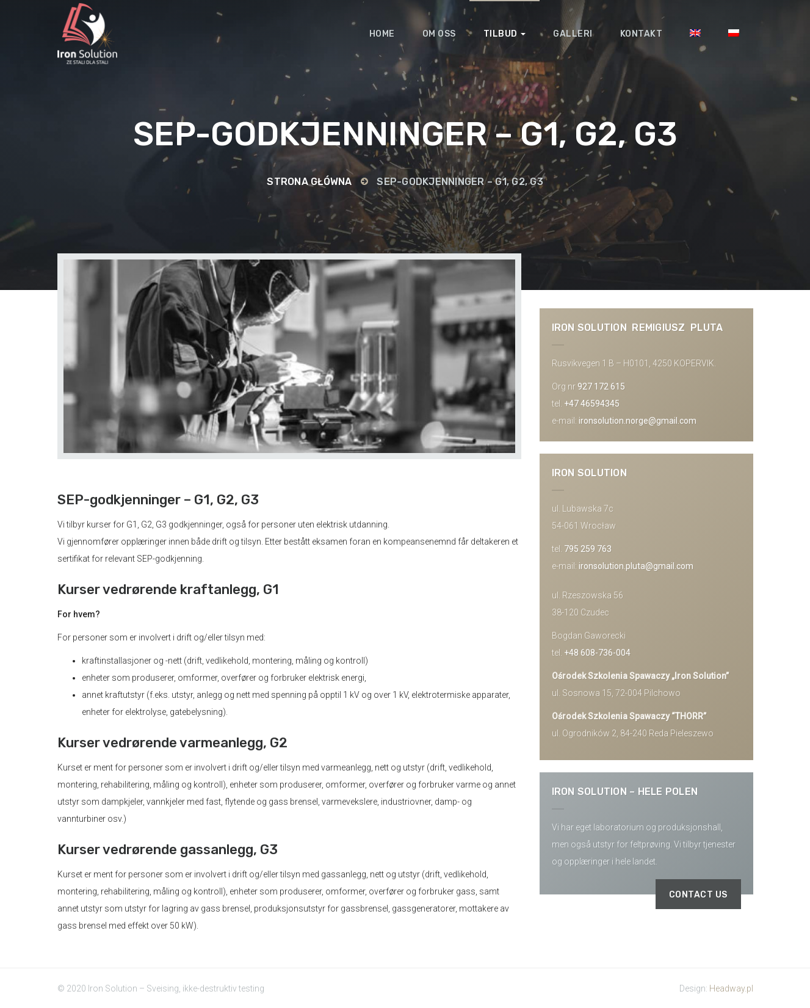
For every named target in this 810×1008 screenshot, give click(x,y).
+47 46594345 (592, 403)
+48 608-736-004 (597, 653)
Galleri (573, 34)
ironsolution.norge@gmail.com (637, 421)
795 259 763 (588, 549)
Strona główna (309, 181)
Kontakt (641, 34)
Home (382, 34)
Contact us (698, 895)
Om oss (439, 34)
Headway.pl (731, 988)
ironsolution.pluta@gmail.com (636, 566)
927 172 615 (601, 386)
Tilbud (504, 34)
